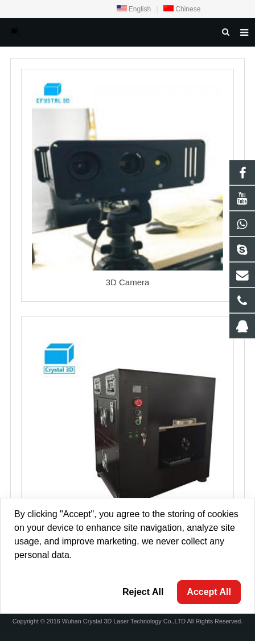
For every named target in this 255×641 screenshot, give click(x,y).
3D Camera (128, 282)
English (134, 9)
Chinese (181, 9)
